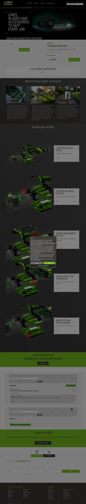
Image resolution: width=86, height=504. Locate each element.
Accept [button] (49, 262)
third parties (51, 246)
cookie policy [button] (40, 244)
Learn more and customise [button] (43, 265)
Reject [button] (36, 262)
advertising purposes (38, 250)
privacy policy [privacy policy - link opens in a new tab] (38, 241)
